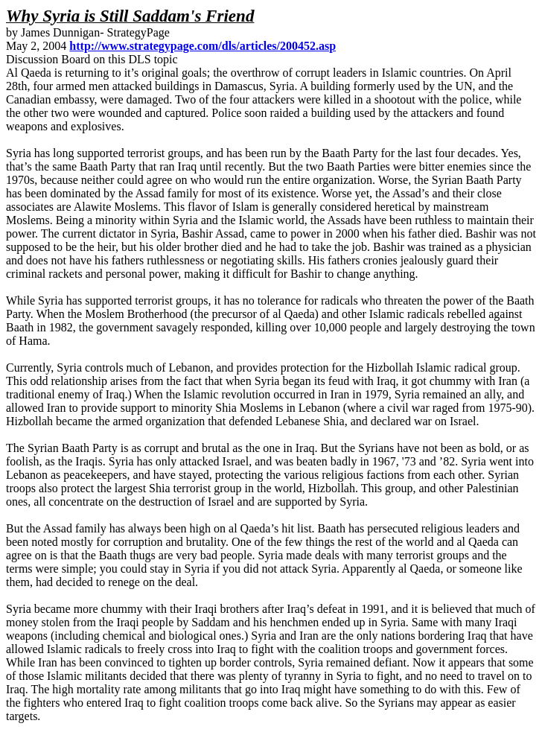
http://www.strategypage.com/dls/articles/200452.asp (202, 45)
